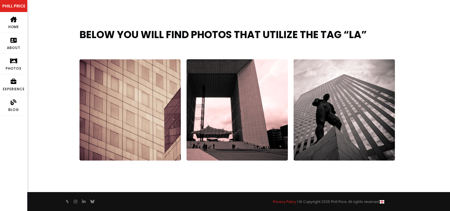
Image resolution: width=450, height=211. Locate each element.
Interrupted (91, 63)
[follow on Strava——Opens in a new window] (67, 201)
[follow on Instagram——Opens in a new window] (75, 201)
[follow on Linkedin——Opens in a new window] (84, 201)
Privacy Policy (284, 201)
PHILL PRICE (13, 6)
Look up (302, 63)
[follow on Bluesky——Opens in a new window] (92, 201)
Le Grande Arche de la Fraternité (221, 63)
